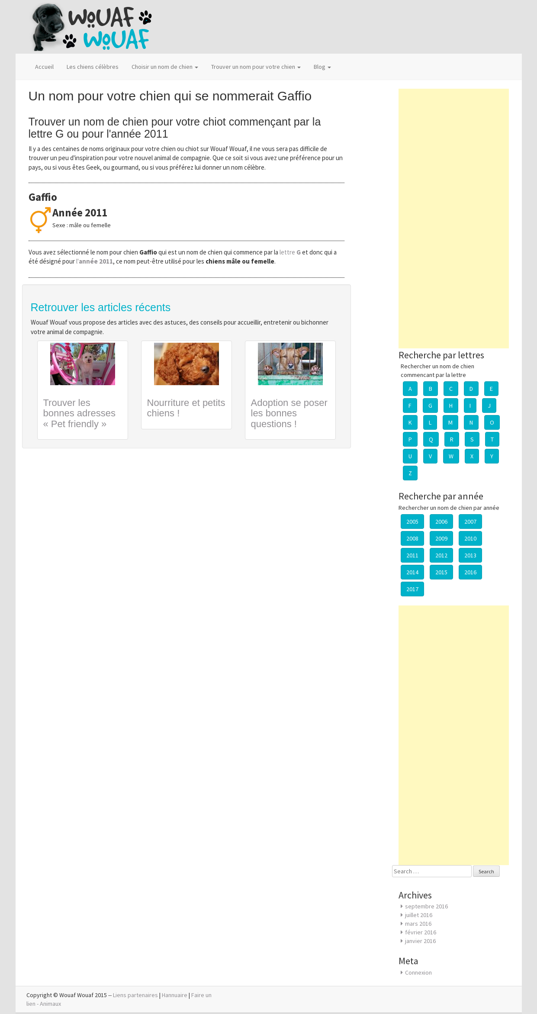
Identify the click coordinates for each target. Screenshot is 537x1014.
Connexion (418, 972)
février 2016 (420, 932)
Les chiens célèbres (93, 67)
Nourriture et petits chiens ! (186, 407)
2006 (441, 521)
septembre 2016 (426, 906)
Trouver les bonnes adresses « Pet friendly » (79, 413)
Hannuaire (174, 995)
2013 (470, 555)
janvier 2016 (420, 941)
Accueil (44, 67)
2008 (412, 538)
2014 (412, 572)
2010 (470, 538)
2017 (412, 589)
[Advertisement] (454, 218)
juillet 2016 (418, 915)
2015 (441, 572)
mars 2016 (418, 923)
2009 (441, 538)
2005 (412, 521)
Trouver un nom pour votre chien (256, 67)
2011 (412, 555)
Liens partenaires (135, 995)
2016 (470, 572)
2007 (470, 521)
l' (94, 261)
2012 (441, 555)
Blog (322, 67)
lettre (291, 252)
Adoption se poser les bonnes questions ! (289, 413)
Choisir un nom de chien (165, 67)
